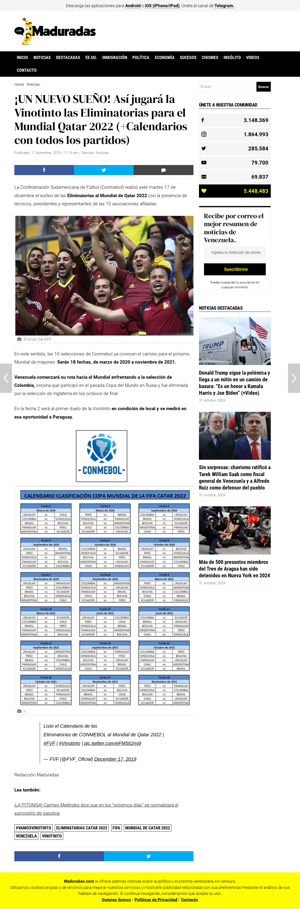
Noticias (42, 57)
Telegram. (224, 5)
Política (140, 57)
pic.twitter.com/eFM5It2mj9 (112, 743)
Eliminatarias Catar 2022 (81, 827)
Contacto (27, 70)
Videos (252, 57)
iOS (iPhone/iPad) (162, 5)
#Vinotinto (69, 743)
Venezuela (26, 835)
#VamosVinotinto (33, 827)
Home (19, 84)
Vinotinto (52, 835)
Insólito (232, 57)
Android (133, 5)
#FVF (49, 743)
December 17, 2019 (115, 759)
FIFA (116, 827)
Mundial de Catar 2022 (147, 827)
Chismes (210, 57)
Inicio (22, 57)
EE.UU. (91, 57)
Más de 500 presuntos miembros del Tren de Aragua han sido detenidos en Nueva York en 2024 (234, 568)
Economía (165, 57)
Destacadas (68, 57)
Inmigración (114, 57)
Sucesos (188, 57)
